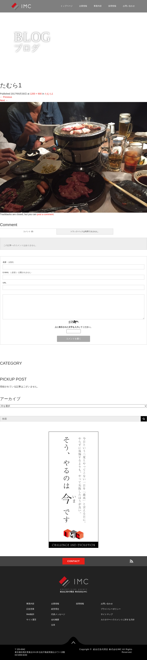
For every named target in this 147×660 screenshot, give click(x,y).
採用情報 (112, 6)
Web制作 (30, 614)
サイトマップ (107, 614)
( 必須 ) (8, 262)
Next (4, 100)
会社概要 (55, 619)
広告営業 (30, 609)
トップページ (67, 6)
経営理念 (55, 609)
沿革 (53, 625)
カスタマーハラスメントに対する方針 (118, 619)
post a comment (45, 214)
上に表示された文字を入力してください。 (73, 327)
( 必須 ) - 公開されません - (17, 272)
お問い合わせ (129, 6)
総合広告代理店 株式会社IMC (107, 649)
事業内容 (98, 6)
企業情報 (83, 6)
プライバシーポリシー (111, 609)
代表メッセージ (58, 614)
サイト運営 (31, 619)
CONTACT (73, 561)
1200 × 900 (36, 93)
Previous (6, 97)
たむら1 (49, 93)
